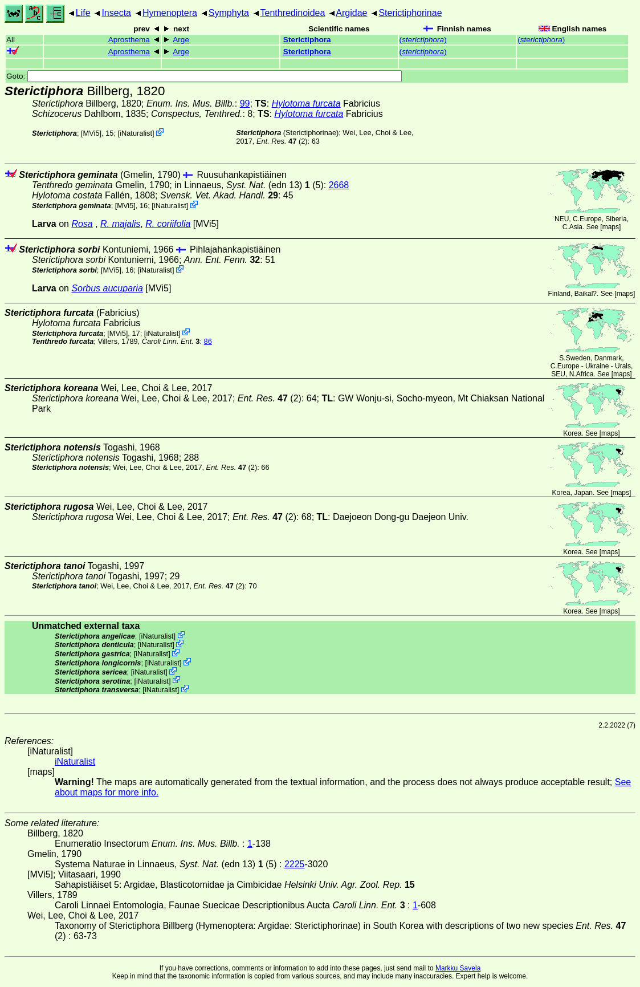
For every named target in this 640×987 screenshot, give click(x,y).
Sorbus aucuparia (106, 288)
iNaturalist (136, 133)
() (423, 39)
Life (83, 13)
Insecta (116, 13)
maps (610, 227)
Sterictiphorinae (410, 13)
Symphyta (229, 13)
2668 (339, 185)
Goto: (204, 76)
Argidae (351, 13)
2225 (294, 864)
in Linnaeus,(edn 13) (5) (249, 185)
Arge (181, 39)
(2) (282, 141)
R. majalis (120, 224)
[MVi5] (91, 133)
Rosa (81, 224)
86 (208, 341)
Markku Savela (457, 968)
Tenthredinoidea (292, 13)
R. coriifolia (167, 224)
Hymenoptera (169, 13)
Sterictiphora (307, 39)
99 (245, 103)
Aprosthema (129, 39)
